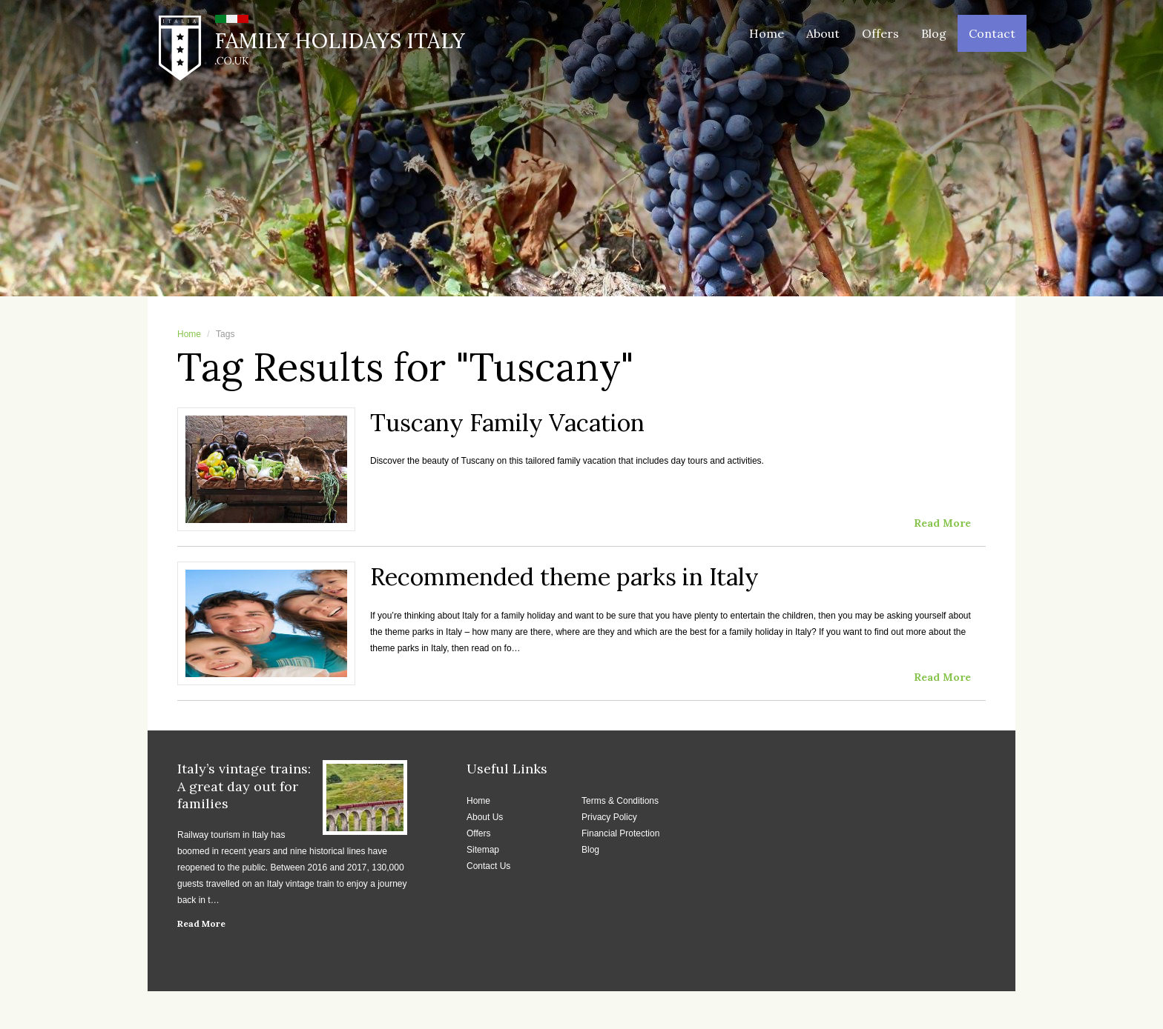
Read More (201, 923)
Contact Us (488, 866)
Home (766, 33)
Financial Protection (620, 833)
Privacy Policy (609, 817)
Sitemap (483, 850)
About (823, 33)
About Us (485, 817)
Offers (880, 33)
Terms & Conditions (620, 801)
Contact (992, 33)
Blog (933, 33)
